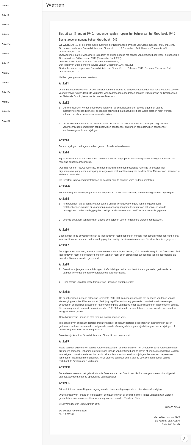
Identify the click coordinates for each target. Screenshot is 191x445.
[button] (45, 5)
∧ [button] (184, 438)
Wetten (60, 5)
